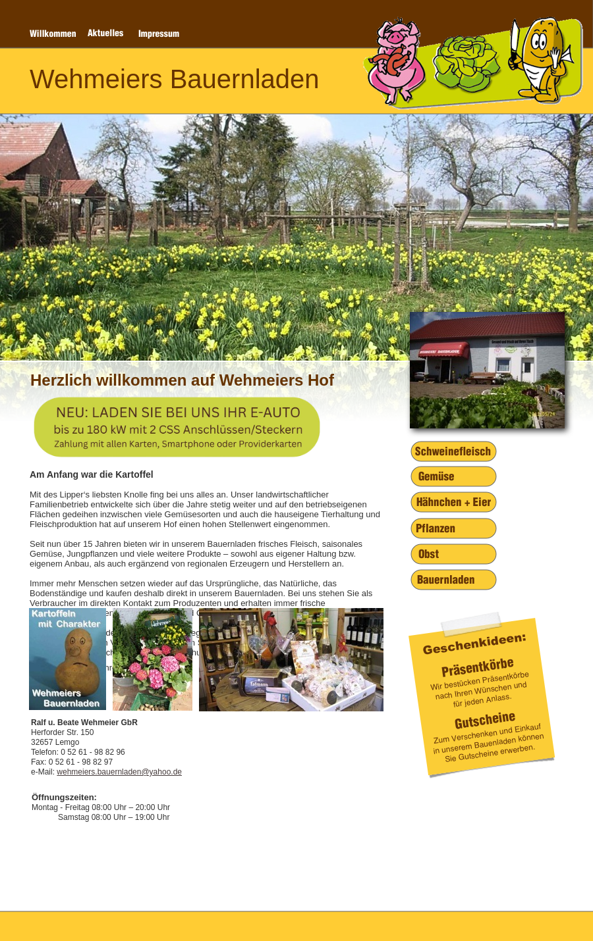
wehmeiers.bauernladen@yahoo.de (119, 771)
